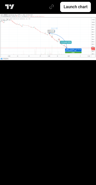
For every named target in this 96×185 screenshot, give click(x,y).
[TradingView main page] (10, 7)
